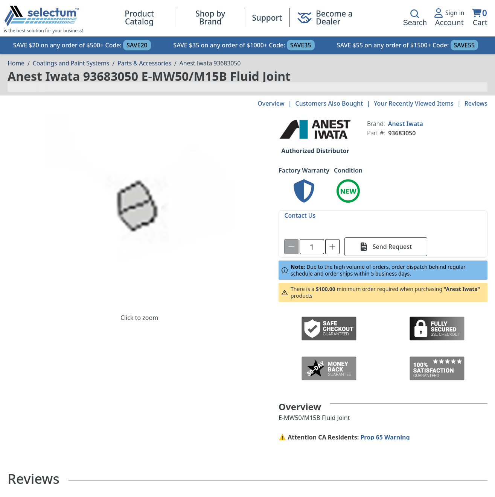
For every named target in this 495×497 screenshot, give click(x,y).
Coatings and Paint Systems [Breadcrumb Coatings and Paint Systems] (71, 63)
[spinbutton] (312, 246)
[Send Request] (385, 246)
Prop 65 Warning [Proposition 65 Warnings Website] (385, 437)
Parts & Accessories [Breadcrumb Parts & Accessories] (144, 63)
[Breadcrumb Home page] (16, 63)
